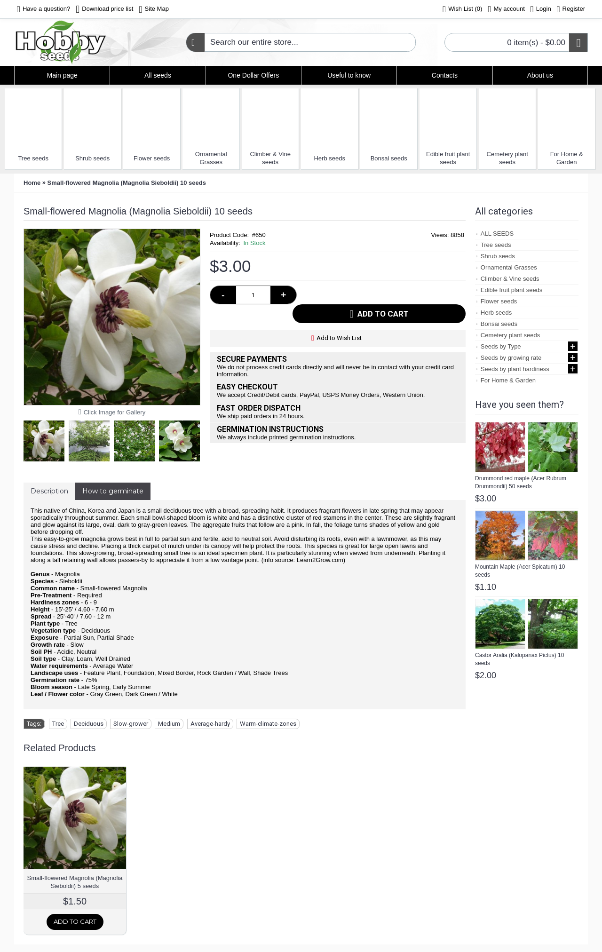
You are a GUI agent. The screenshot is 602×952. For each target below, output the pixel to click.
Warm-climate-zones (268, 723)
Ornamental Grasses (211, 158)
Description (49, 491)
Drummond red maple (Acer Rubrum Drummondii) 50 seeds (520, 482)
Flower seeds (152, 158)
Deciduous (88, 723)
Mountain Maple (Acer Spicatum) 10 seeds (520, 570)
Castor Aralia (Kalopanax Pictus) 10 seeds (519, 659)
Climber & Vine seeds (270, 158)
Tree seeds (33, 158)
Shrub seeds (92, 158)
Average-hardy (210, 723)
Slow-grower (130, 723)
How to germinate (112, 491)
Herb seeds (329, 158)
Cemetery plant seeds (507, 158)
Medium (169, 723)
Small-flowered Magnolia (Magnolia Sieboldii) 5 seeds (74, 881)
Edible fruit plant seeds (448, 158)
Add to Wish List (339, 319)
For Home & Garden (566, 158)
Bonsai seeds (389, 158)
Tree (58, 723)
